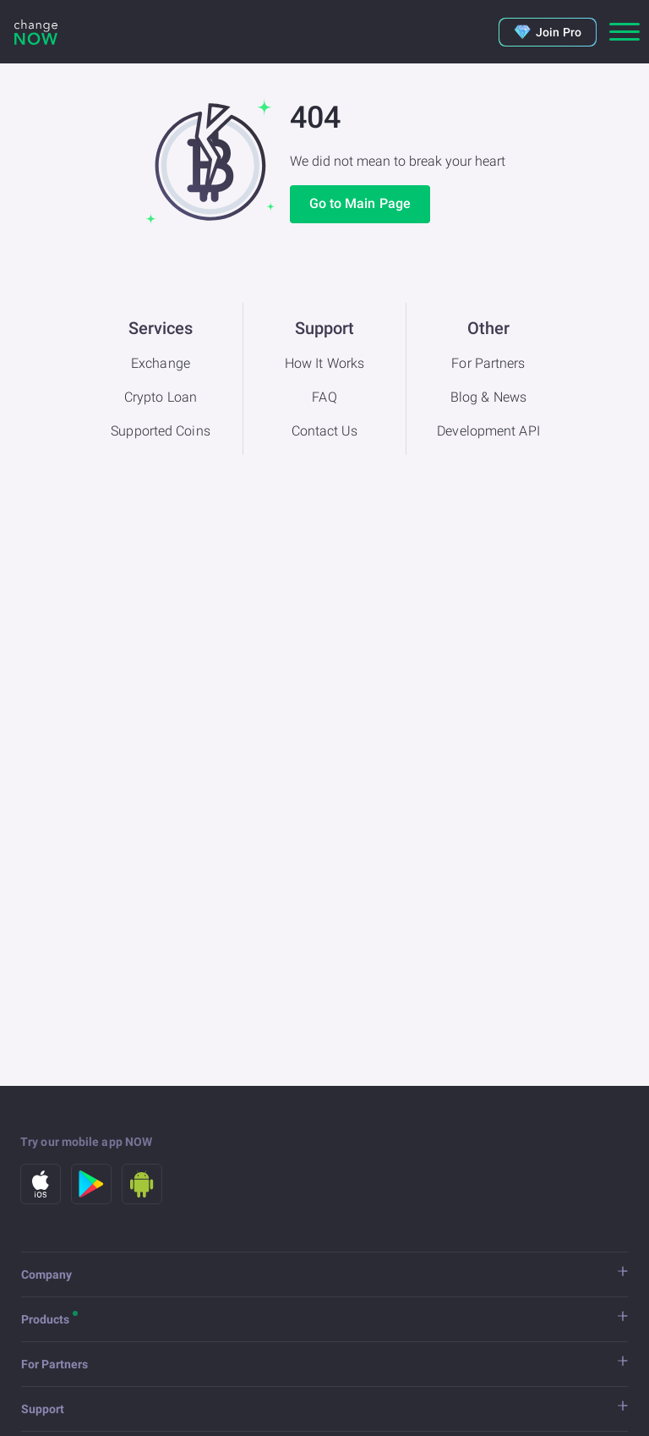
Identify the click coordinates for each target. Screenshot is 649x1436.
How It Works (324, 363)
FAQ (324, 397)
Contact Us (325, 431)
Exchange (160, 363)
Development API (488, 431)
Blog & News (488, 397)
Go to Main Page (360, 203)
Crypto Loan (160, 397)
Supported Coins (160, 431)
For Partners (488, 363)
